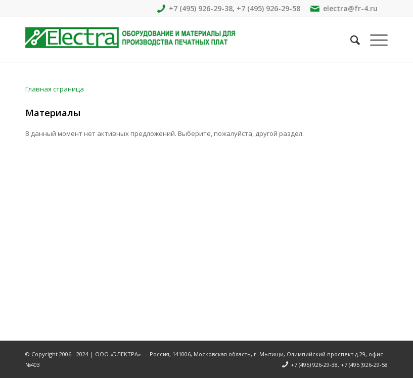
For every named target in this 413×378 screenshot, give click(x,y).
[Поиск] (350, 40)
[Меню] (374, 40)
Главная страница (54, 88)
